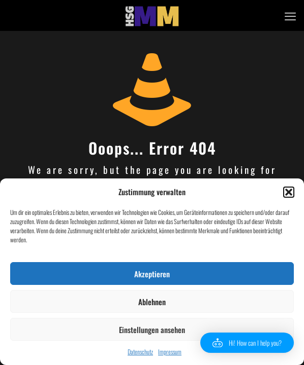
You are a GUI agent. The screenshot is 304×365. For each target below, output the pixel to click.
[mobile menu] (290, 15)
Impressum (169, 351)
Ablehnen (152, 301)
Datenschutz (140, 351)
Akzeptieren (152, 273)
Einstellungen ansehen (152, 329)
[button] (289, 192)
